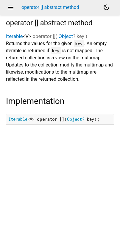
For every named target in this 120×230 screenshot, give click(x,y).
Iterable (14, 36)
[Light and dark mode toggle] (106, 7)
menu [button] (10, 7)
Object (65, 36)
